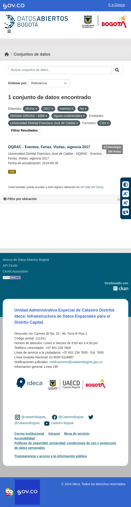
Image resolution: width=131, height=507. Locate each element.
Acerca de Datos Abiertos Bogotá (26, 259)
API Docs (96, 187)
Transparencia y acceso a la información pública (50, 456)
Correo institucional (29, 433)
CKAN (116, 288)
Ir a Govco (116, 5)
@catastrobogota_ (34, 417)
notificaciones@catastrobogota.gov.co (75, 362)
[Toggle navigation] (9, 31)
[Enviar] (117, 70)
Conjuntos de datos (32, 54)
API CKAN (10, 265)
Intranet (54, 433)
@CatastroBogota (71, 417)
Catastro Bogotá (62, 423)
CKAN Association (15, 271)
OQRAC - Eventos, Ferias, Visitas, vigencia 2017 (49, 147)
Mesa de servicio (76, 433)
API (82, 187)
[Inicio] (6, 54)
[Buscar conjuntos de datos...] (59, 70)
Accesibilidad (24, 438)
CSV (12, 171)
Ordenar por (17, 83)
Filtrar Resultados (24, 130)
